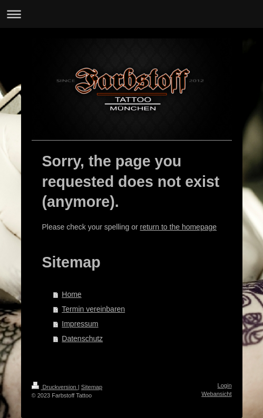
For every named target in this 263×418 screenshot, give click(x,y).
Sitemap (91, 387)
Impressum (80, 324)
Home (71, 294)
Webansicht (216, 394)
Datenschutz (82, 338)
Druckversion (55, 387)
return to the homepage (178, 227)
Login (225, 385)
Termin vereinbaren (93, 309)
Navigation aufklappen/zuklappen (131, 14)
